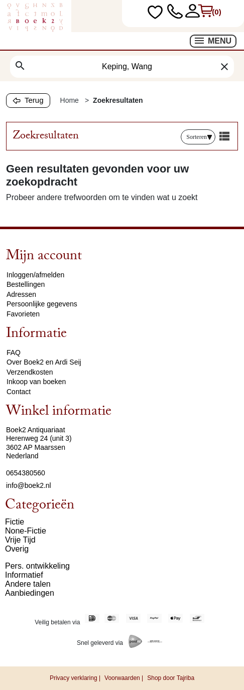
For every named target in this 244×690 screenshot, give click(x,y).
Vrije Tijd (20, 540)
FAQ (14, 353)
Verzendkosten (30, 372)
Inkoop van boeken (36, 382)
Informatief (24, 575)
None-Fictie (25, 531)
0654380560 (25, 473)
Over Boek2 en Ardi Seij (44, 362)
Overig (17, 549)
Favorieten (23, 314)
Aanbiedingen (29, 593)
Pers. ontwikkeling (37, 566)
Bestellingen (26, 284)
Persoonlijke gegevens (42, 304)
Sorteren (199, 136)
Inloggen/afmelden (35, 275)
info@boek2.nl (28, 485)
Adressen (21, 294)
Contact (19, 392)
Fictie (14, 522)
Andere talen (28, 584)
